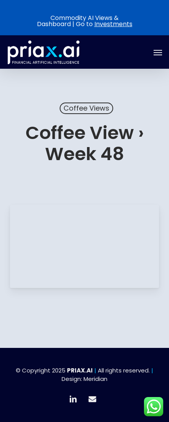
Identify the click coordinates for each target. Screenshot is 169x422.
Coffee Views (86, 108)
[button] (158, 52)
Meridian (95, 379)
